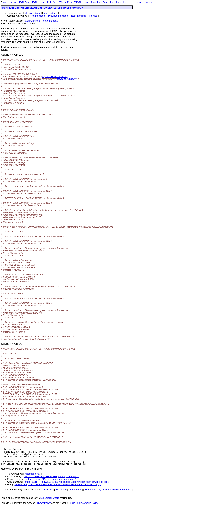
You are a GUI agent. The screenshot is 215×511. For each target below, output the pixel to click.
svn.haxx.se (9, 2)
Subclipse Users (119, 2)
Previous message (58, 15)
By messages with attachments (114, 494)
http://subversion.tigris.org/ (55, 76)
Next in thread (78, 15)
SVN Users (38, 2)
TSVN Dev (65, 2)
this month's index (141, 2)
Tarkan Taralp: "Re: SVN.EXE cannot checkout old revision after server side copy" (66, 486)
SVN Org (52, 2)
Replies (93, 15)
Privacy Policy (43, 507)
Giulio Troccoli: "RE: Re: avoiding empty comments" (51, 480)
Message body (32, 13)
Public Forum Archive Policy (83, 507)
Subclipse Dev (99, 2)
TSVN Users (81, 2)
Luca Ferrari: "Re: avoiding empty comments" (52, 483)
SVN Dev (24, 2)
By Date (48, 494)
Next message (37, 15)
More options (50, 13)
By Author (90, 494)
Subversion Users (49, 502)
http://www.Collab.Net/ (67, 79)
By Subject (75, 494)
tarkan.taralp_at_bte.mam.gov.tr (41, 21)
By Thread (61, 494)
